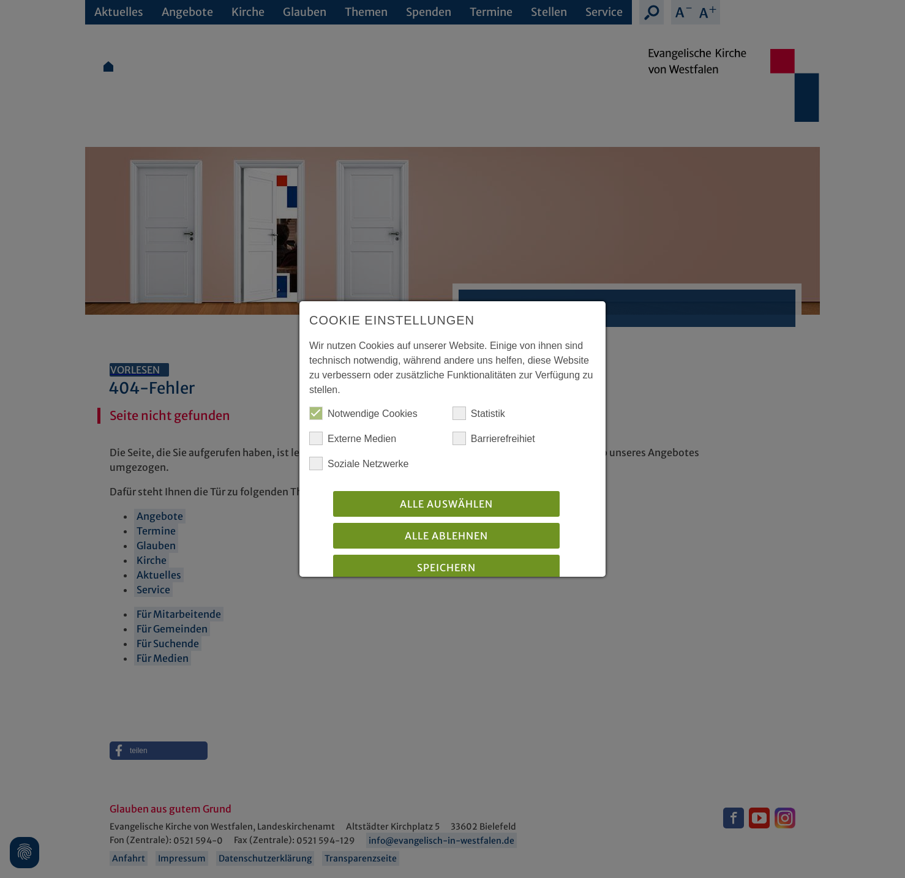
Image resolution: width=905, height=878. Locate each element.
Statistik (478, 413)
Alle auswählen (446, 504)
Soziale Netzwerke (359, 463)
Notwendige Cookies (363, 413)
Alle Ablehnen (446, 536)
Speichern (446, 567)
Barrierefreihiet (493, 438)
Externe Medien (352, 438)
